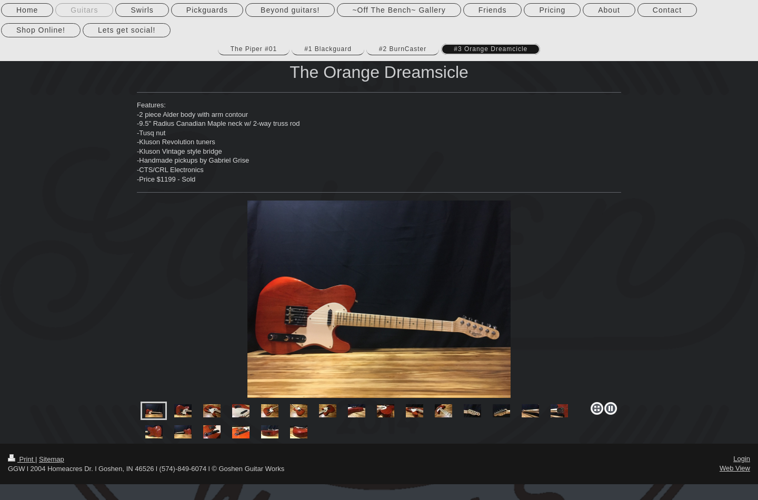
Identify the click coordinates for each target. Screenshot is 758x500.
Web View (735, 468)
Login (741, 459)
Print (21, 459)
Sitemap (51, 459)
